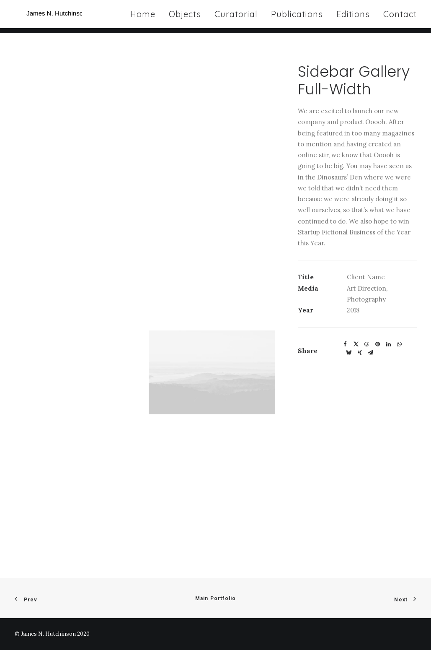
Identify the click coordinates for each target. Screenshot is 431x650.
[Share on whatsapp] (400, 344)
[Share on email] (371, 352)
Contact (400, 16)
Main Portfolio (215, 598)
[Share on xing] (360, 352)
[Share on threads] (367, 344)
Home (142, 16)
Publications (297, 16)
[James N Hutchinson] (67, 16)
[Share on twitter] (356, 344)
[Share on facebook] (345, 344)
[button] (212, 372)
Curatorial (236, 16)
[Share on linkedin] (389, 344)
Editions (353, 16)
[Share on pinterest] (378, 344)
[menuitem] (145, 16)
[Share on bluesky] (349, 352)
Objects (185, 16)
